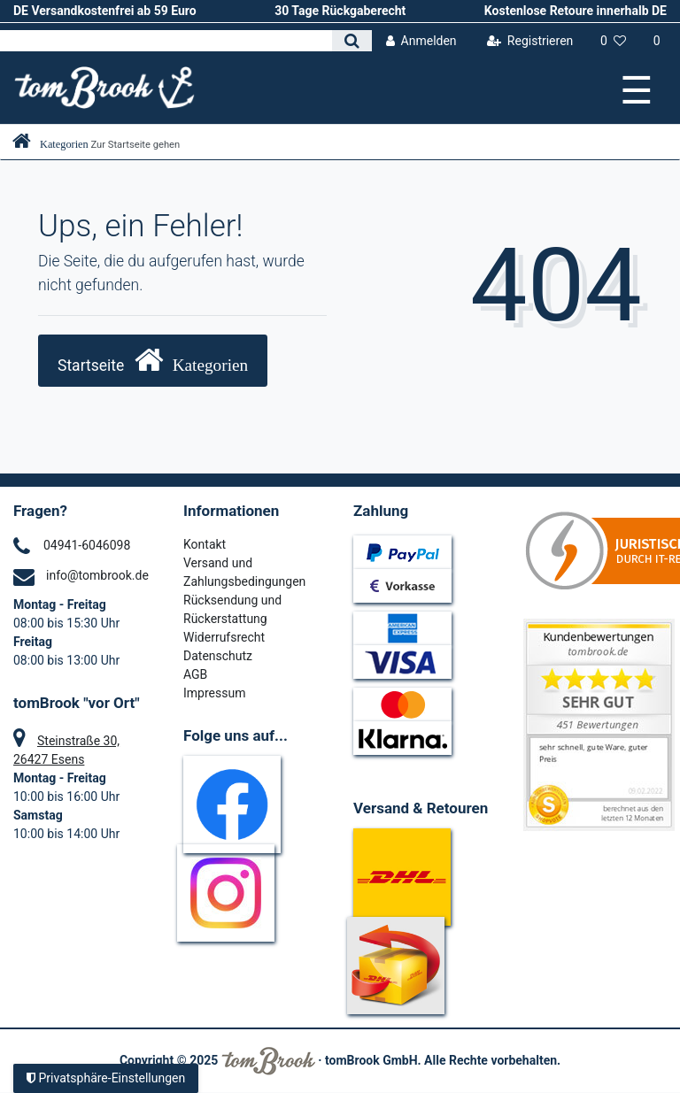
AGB (195, 674)
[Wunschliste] (613, 41)
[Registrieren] (529, 41)
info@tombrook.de (97, 575)
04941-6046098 (86, 545)
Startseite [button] (153, 359)
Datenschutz (217, 656)
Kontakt (204, 544)
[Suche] (352, 40)
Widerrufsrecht (224, 637)
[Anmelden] (421, 41)
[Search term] (166, 40)
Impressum (214, 693)
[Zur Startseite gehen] (96, 144)
